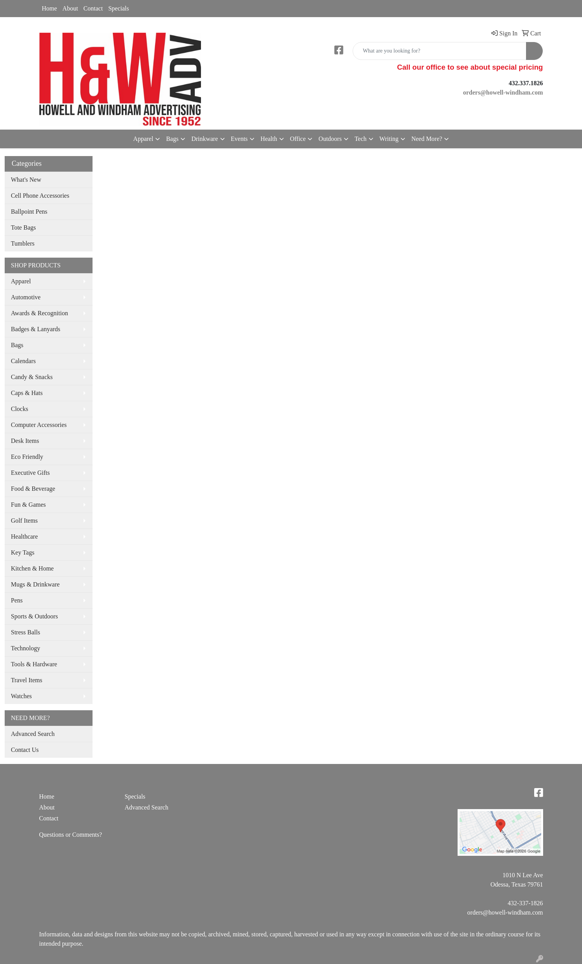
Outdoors (330, 138)
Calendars (23, 361)
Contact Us (25, 749)
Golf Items (24, 520)
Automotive (25, 297)
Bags (172, 138)
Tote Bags (23, 227)
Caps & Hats (27, 393)
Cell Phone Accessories (40, 195)
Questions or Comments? (70, 834)
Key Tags (22, 552)
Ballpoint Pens (29, 211)
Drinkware (204, 138)
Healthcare (24, 536)
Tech (361, 138)
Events (239, 138)
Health (268, 138)
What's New (26, 179)
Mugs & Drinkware (35, 584)
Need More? (426, 138)
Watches (21, 696)
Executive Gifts (30, 472)
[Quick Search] (439, 51)
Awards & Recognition (39, 313)
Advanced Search (32, 733)
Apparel (143, 138)
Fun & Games (28, 504)
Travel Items (26, 680)
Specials (118, 8)
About (70, 8)
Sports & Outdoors (34, 616)
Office (298, 138)
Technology (25, 648)
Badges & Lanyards (35, 329)
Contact (93, 8)
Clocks (19, 409)
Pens (17, 600)
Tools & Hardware (34, 664)
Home (49, 8)
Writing (388, 138)
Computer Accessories (39, 424)
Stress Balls (25, 632)
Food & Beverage (33, 488)
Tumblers (23, 243)
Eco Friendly (27, 456)
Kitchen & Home (32, 568)
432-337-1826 (525, 903)
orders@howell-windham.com (505, 912)
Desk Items (25, 440)
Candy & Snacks (32, 377)
